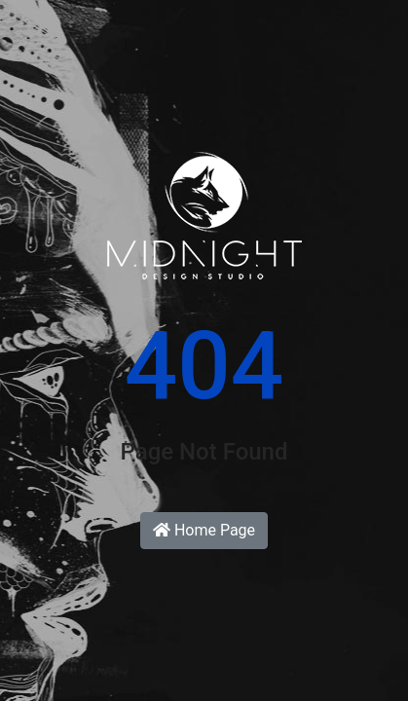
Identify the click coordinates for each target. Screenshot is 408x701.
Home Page (204, 530)
